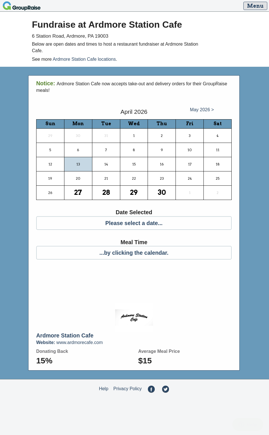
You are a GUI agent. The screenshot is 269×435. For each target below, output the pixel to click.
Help (103, 388)
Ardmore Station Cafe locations (84, 59)
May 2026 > (202, 109)
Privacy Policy (127, 388)
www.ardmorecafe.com (69, 342)
